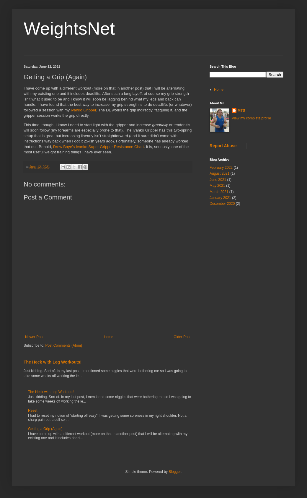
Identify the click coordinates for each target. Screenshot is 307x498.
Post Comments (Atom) (63, 345)
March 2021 (219, 192)
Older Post (182, 337)
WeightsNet (69, 28)
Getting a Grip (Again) (45, 429)
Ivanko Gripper (83, 110)
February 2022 (221, 168)
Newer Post (34, 337)
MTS (241, 110)
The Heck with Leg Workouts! (52, 362)
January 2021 (220, 198)
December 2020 (222, 204)
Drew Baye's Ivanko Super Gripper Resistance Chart (98, 147)
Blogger (175, 472)
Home (108, 337)
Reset (32, 410)
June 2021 (218, 180)
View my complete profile (251, 118)
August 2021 (219, 173)
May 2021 (217, 186)
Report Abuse (223, 145)
